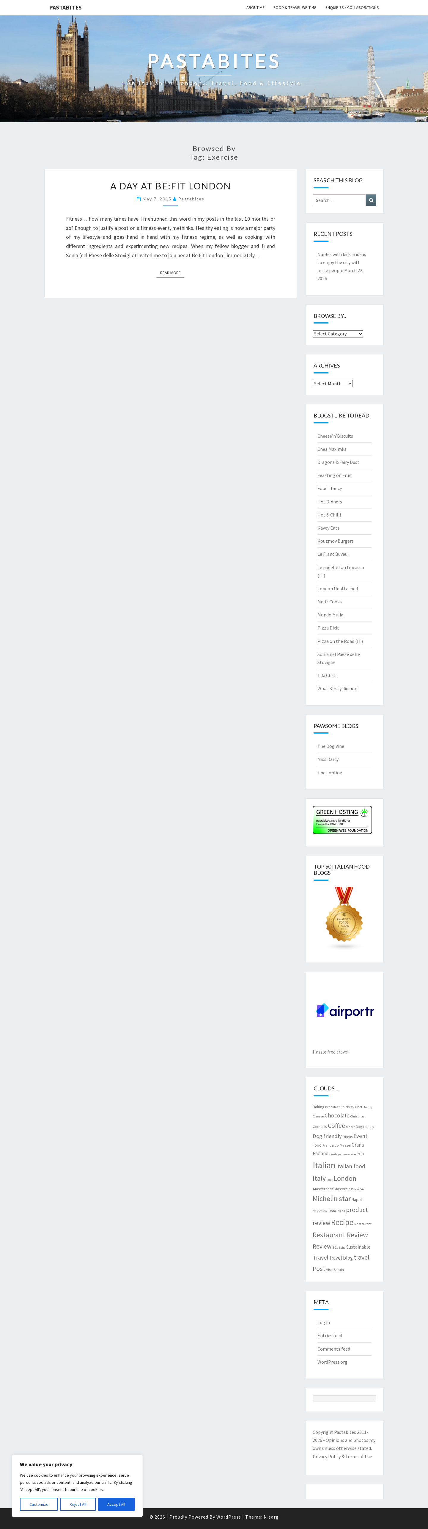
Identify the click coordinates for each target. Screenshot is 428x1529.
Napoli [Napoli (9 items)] (357, 1199)
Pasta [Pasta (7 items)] (332, 1210)
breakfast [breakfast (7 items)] (332, 1107)
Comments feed (333, 1349)
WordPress (228, 1517)
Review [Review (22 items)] (322, 1246)
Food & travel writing (295, 7)
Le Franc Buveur (333, 554)
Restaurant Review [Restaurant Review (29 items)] (340, 1234)
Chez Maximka (332, 449)
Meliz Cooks (329, 602)
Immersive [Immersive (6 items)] (349, 1154)
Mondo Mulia (330, 615)
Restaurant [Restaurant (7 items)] (363, 1224)
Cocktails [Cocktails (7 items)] (320, 1126)
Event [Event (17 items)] (360, 1135)
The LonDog (329, 773)
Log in (323, 1322)
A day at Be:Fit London (170, 185)
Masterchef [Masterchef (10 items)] (323, 1189)
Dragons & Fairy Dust (338, 462)
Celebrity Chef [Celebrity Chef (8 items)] (351, 1106)
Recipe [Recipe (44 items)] (342, 1222)
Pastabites (65, 7)
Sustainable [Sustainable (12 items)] (358, 1247)
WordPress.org (332, 1362)
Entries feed (329, 1335)
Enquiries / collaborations (352, 7)
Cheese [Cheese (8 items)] (318, 1116)
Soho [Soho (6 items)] (342, 1247)
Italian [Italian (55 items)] (324, 1165)
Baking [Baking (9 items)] (318, 1106)
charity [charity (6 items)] (367, 1107)
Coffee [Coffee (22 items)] (336, 1126)
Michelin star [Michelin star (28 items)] (332, 1198)
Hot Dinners (329, 502)
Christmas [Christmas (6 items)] (357, 1116)
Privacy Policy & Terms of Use (342, 1456)
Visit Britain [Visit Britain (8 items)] (335, 1269)
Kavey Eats (328, 528)
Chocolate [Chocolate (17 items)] (337, 1115)
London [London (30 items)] (344, 1178)
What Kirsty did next (337, 688)
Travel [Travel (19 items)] (320, 1257)
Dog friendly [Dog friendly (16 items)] (327, 1136)
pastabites (191, 198)
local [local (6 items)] (330, 1180)
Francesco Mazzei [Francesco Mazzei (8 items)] (336, 1145)
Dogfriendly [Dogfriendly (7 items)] (365, 1126)
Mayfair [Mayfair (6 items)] (359, 1189)
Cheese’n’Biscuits (335, 436)
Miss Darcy (328, 759)
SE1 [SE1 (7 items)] (335, 1247)
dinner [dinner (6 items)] (350, 1127)
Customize (38, 1504)
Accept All (116, 1504)
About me (255, 7)
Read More (172, 272)
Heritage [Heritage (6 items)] (335, 1154)
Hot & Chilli (329, 515)
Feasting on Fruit (334, 475)
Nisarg (271, 1517)
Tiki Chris (326, 675)
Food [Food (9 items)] (317, 1145)
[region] (77, 1486)
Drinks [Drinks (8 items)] (348, 1136)
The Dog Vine (330, 746)
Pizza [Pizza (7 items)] (341, 1210)
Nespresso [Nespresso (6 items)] (320, 1211)
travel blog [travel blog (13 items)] (341, 1258)
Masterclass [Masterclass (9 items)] (343, 1189)
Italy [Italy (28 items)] (319, 1178)
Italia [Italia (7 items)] (360, 1154)
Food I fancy (329, 488)
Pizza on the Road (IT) (340, 641)
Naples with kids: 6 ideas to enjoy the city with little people (341, 262)
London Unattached (337, 588)
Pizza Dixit (328, 628)
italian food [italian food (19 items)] (350, 1166)
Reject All (78, 1504)
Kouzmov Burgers (335, 541)
